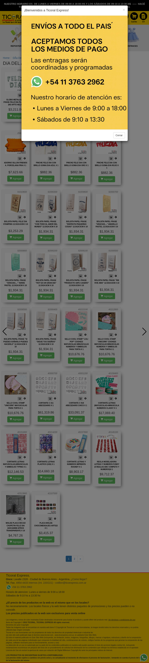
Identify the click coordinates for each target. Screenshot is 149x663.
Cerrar (119, 135)
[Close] (124, 10)
